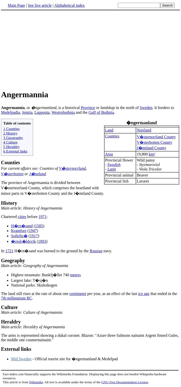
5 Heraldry (11, 146)
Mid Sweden (21, 359)
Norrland (144, 130)
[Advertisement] (43, 50)
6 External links (15, 151)
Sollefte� (19, 236)
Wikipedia (36, 382)
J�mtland (37, 174)
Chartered (9, 216)
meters (75, 275)
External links (16, 349)
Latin (111, 169)
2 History (10, 133)
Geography (13, 260)
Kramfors (18, 230)
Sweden (146, 108)
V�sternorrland (72, 168)
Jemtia (27, 112)
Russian (96, 251)
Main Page (16, 5)
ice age (143, 294)
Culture (9, 307)
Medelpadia (10, 112)
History (9, 203)
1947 (33, 230)
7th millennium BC (16, 298)
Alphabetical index (69, 5)
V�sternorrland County (156, 137)
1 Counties (11, 128)
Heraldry (11, 321)
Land (109, 130)
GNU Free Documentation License (124, 382)
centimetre (77, 294)
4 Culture (10, 142)
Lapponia (41, 112)
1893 (42, 241)
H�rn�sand (22, 226)
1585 (39, 226)
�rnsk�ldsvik (23, 241)
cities (22, 216)
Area (109, 154)
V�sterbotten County (154, 142)
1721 (9, 251)
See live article (40, 5)
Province (88, 108)
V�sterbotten (12, 174)
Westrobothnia (63, 112)
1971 (43, 216)
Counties (112, 136)
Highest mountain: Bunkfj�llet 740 (40, 275)
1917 (34, 236)
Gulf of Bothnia (101, 112)
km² (152, 154)
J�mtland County (151, 148)
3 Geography (13, 138)
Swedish (113, 164)
